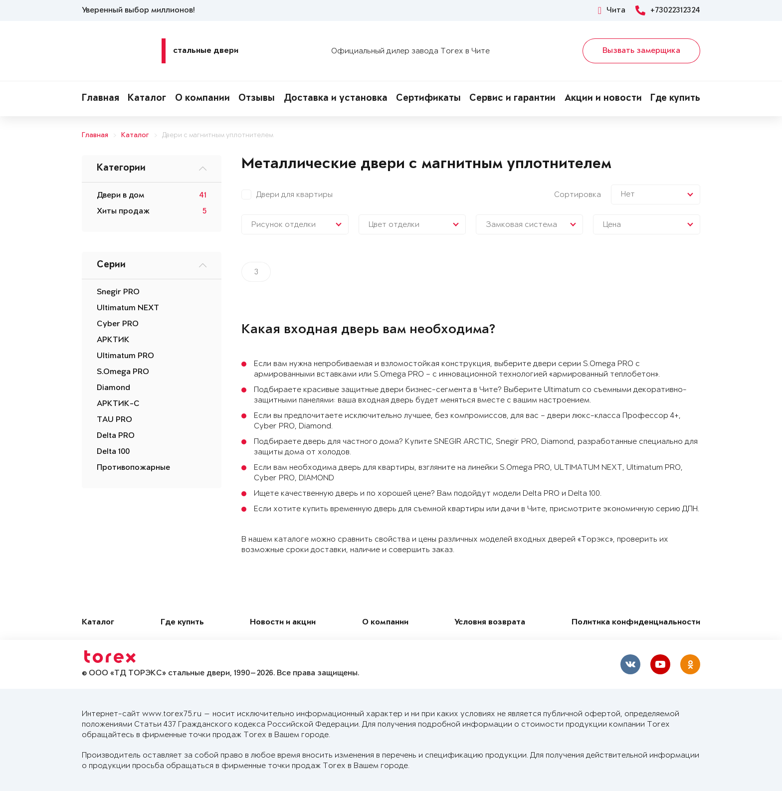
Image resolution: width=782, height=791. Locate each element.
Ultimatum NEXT (128, 308)
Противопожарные (133, 467)
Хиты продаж (123, 211)
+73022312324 (667, 10)
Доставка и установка (336, 99)
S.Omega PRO (123, 372)
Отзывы (256, 99)
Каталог (147, 99)
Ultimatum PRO (125, 356)
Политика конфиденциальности (636, 622)
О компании (202, 99)
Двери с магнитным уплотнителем (217, 135)
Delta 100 (113, 451)
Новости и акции (283, 622)
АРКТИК (113, 340)
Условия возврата (489, 622)
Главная (100, 99)
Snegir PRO (118, 292)
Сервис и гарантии (512, 99)
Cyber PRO (118, 324)
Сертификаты (428, 99)
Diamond (113, 388)
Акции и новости (603, 99)
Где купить (675, 99)
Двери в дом (120, 195)
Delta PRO (116, 435)
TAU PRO (114, 419)
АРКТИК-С (118, 403)
